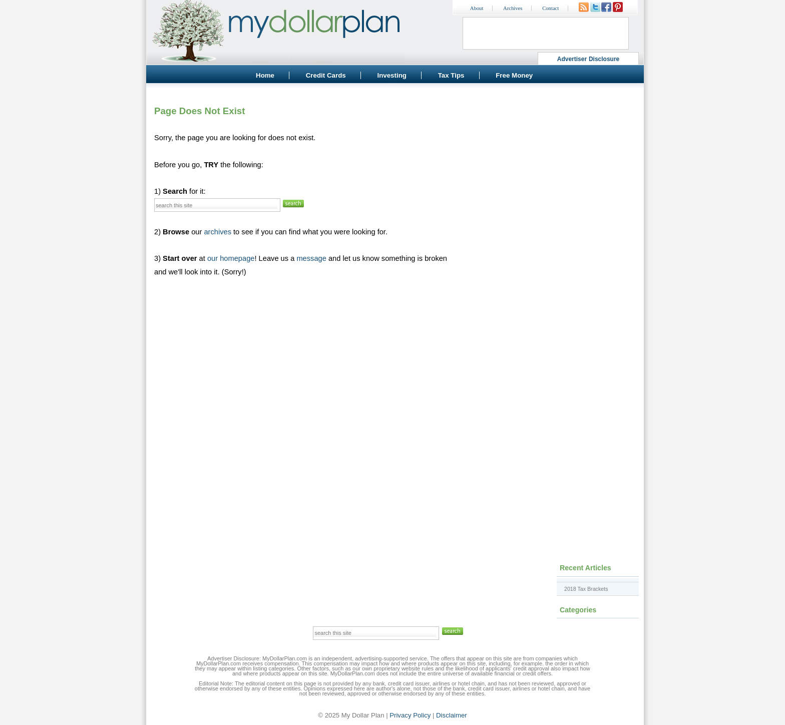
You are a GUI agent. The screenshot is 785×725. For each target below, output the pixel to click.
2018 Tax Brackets (586, 589)
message (311, 258)
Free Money (514, 75)
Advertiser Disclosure (588, 59)
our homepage (231, 258)
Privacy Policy (410, 715)
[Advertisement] (553, 158)
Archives (512, 8)
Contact (550, 8)
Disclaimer (451, 715)
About (477, 8)
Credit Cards (326, 75)
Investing (392, 75)
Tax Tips (451, 75)
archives (217, 232)
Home (265, 75)
